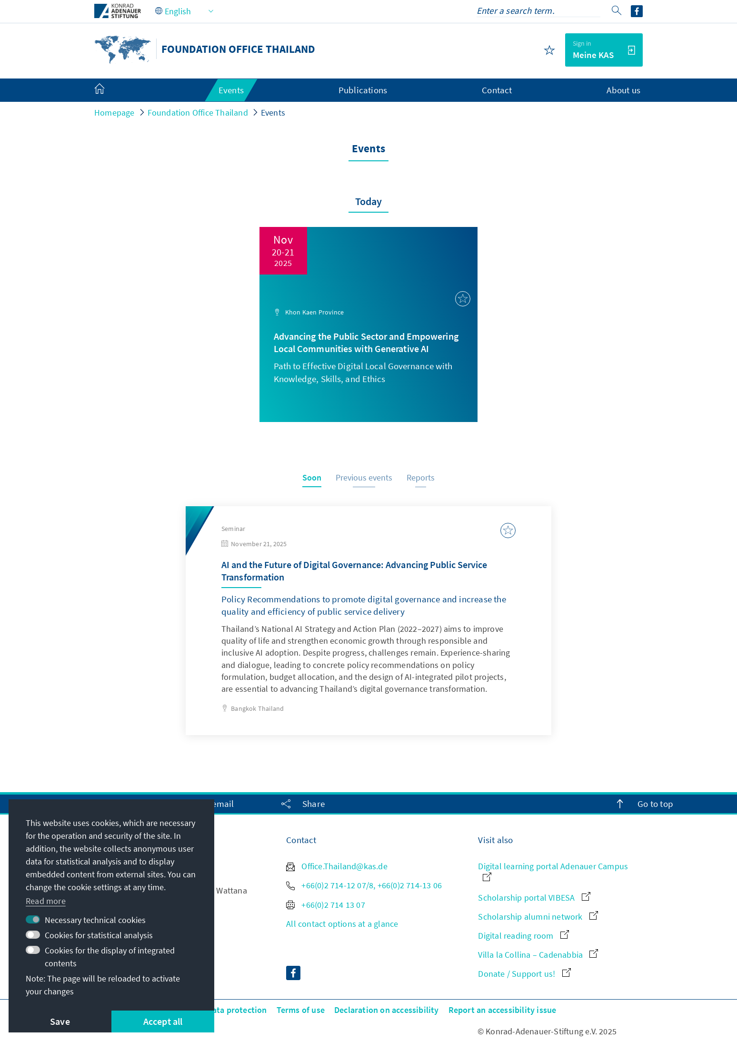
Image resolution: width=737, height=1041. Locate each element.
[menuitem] (109, 90)
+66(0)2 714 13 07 (325, 904)
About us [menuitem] (623, 90)
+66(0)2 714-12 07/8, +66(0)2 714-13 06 (364, 885)
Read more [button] (46, 900)
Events (273, 112)
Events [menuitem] (231, 90)
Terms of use (301, 1009)
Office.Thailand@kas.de (337, 866)
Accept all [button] (163, 1021)
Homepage (114, 112)
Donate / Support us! (524, 973)
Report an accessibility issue (502, 1009)
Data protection (237, 1009)
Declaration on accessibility (386, 1009)
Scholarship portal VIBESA (534, 897)
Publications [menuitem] (363, 90)
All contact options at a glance (342, 923)
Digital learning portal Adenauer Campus (553, 871)
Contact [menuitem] (497, 90)
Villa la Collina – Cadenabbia (538, 954)
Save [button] (60, 1021)
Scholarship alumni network (538, 916)
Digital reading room (523, 935)
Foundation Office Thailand (198, 112)
